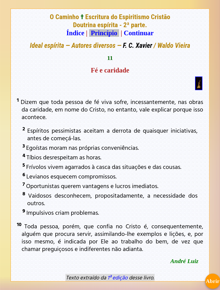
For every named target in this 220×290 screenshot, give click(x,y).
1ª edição (117, 277)
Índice (75, 33)
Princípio (104, 33)
